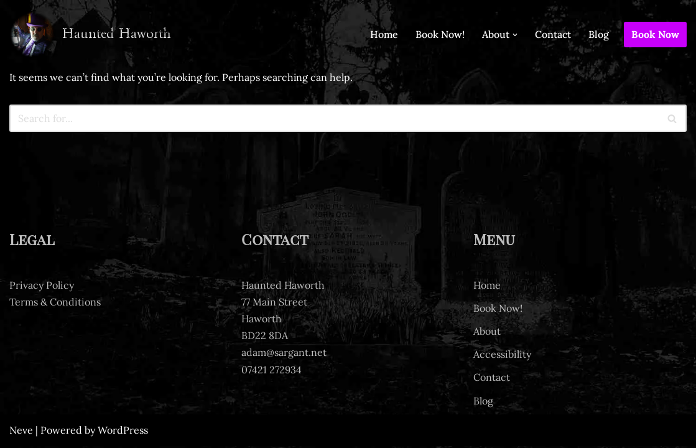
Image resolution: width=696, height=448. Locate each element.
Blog (598, 34)
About (487, 333)
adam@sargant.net (284, 354)
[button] (515, 34)
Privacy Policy (41, 287)
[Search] (334, 118)
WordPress (123, 432)
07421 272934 (271, 371)
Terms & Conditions (55, 303)
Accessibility (502, 356)
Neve (21, 432)
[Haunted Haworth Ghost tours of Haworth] (90, 34)
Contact (553, 34)
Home (384, 34)
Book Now (655, 34)
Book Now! (440, 34)
